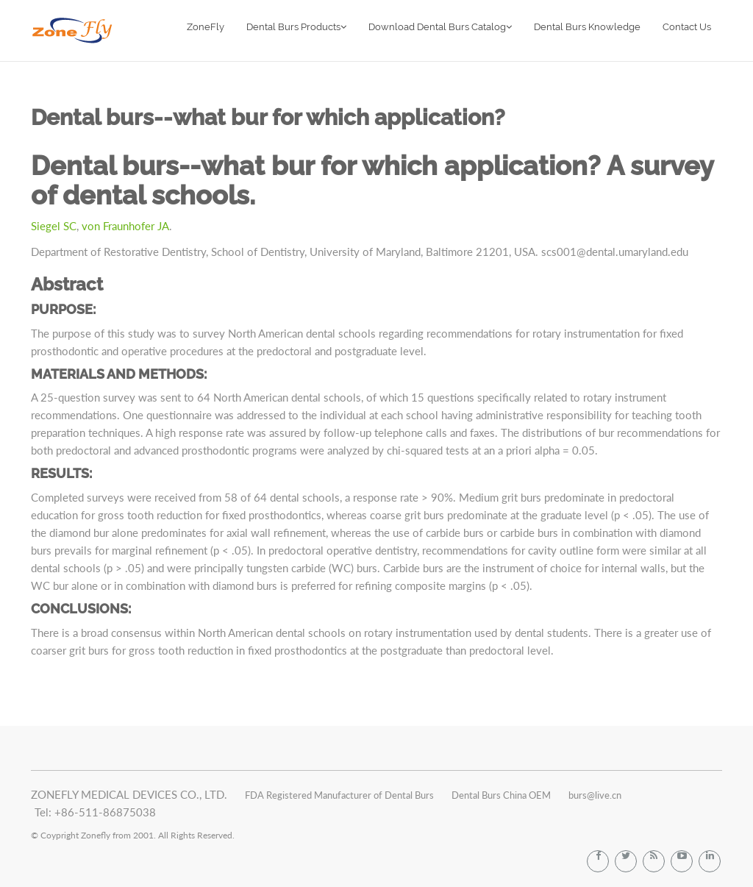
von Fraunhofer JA (125, 225)
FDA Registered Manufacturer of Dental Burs (339, 795)
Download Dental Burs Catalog (440, 26)
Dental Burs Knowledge (587, 26)
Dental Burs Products (296, 26)
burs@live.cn (594, 795)
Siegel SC (53, 225)
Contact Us (687, 26)
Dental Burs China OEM (501, 795)
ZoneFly (205, 26)
